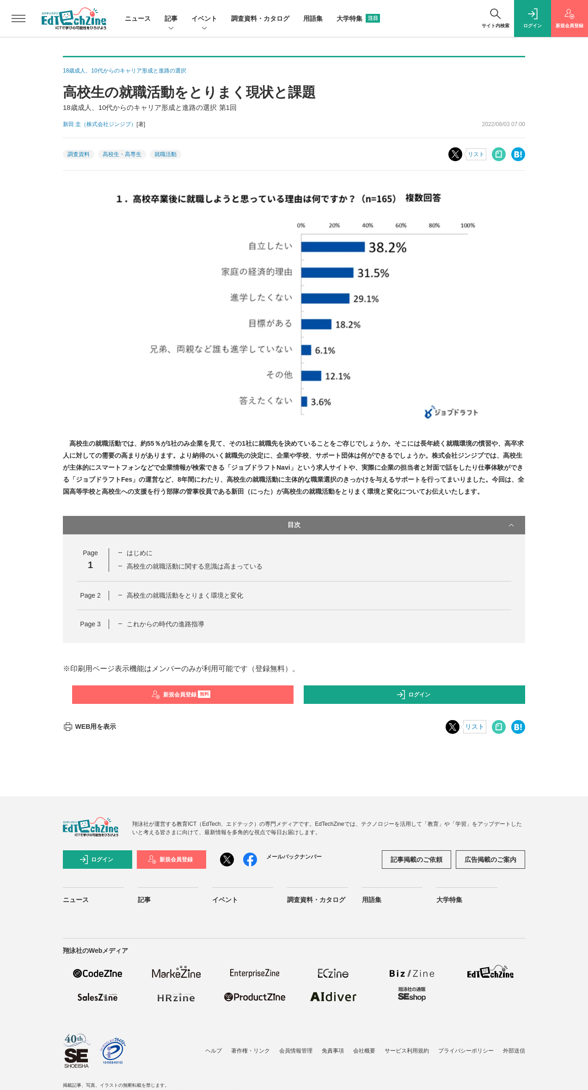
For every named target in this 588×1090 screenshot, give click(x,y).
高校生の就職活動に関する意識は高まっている (195, 566)
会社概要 (364, 1051)
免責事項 (333, 1051)
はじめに (140, 553)
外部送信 (514, 1051)
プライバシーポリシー (466, 1051)
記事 (171, 19)
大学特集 (358, 18)
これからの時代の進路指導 (165, 624)
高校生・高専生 (122, 154)
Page (90, 595)
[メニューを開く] (18, 18)
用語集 (313, 18)
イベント (204, 19)
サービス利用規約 (407, 1051)
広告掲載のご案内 (490, 859)
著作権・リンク (250, 1051)
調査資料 (78, 154)
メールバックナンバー (294, 857)
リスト (476, 154)
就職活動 (165, 154)
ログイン (413, 694)
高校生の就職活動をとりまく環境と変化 (185, 595)
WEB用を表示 (89, 726)
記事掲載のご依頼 (416, 859)
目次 (402, 525)
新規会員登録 (181, 694)
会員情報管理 (295, 1051)
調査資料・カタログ (260, 18)
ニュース (138, 18)
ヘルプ (213, 1051)
